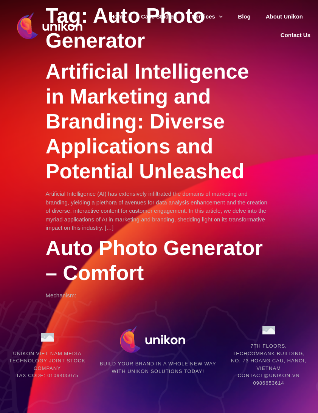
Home (118, 16)
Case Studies (159, 16)
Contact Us (295, 35)
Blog (244, 16)
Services (207, 17)
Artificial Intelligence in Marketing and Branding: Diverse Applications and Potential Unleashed (147, 121)
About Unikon (284, 16)
